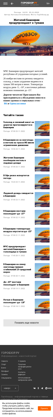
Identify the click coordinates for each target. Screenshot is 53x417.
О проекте (22, 361)
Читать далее (26, 128)
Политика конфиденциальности (24, 366)
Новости (4, 361)
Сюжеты (4, 375)
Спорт (3, 364)
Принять (44, 408)
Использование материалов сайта (25, 379)
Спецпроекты (6, 378)
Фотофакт (5, 371)
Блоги (3, 368)
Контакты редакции (21, 373)
